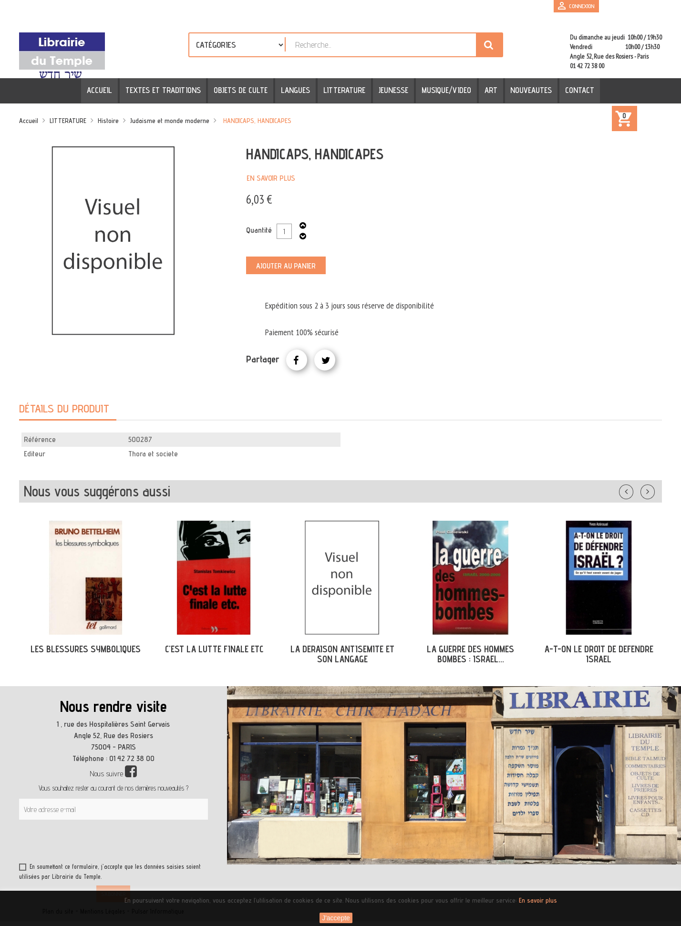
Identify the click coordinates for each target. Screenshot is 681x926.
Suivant (654, 489)
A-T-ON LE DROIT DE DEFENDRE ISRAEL (599, 654)
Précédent (636, 489)
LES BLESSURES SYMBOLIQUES (86, 649)
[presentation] (110, 843)
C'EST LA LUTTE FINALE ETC (214, 649)
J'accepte (336, 918)
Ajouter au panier (286, 265)
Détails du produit (64, 408)
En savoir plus (271, 178)
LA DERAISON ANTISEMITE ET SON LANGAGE (342, 654)
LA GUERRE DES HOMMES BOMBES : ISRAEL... (470, 654)
